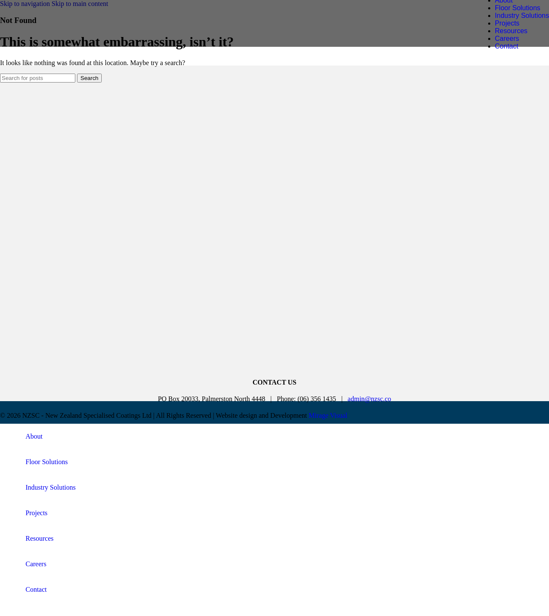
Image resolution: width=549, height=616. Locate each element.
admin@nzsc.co (369, 398)
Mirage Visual (328, 415)
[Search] (37, 78)
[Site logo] (74, 36)
